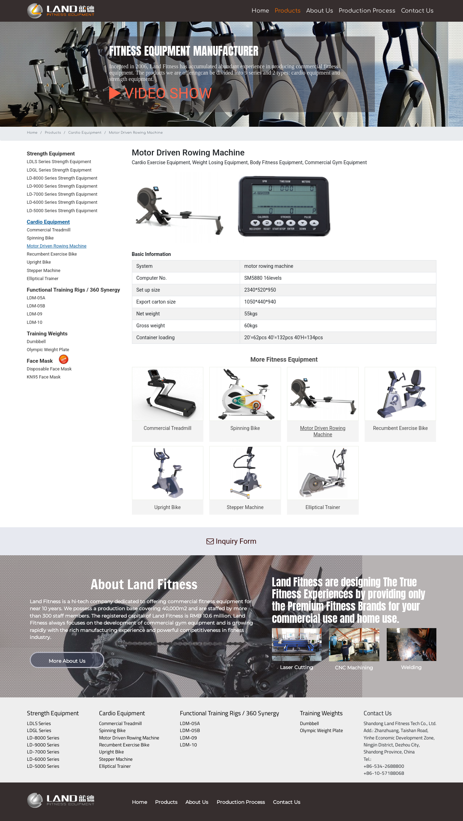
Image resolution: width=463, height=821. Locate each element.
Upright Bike (39, 262)
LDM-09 (34, 313)
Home (260, 11)
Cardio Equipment (84, 132)
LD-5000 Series (43, 766)
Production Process (367, 11)
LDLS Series (39, 723)
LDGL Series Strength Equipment (59, 170)
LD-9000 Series (43, 744)
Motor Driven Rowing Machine (57, 246)
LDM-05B (36, 305)
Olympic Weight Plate (48, 349)
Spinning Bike (40, 238)
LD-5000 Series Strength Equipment (62, 210)
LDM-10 (34, 322)
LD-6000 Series (43, 759)
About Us (319, 11)
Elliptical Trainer (42, 278)
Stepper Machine (44, 270)
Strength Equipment (53, 713)
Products (288, 11)
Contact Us (417, 11)
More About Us (67, 661)
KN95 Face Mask (44, 377)
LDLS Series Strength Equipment (59, 161)
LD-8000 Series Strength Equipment (62, 178)
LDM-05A (36, 297)
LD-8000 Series (43, 737)
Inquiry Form (231, 541)
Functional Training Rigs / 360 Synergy (229, 713)
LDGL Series (39, 730)
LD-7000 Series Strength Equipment (62, 194)
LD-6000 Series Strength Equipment (62, 202)
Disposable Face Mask (49, 368)
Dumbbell (36, 341)
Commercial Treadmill (49, 229)
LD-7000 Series (43, 751)
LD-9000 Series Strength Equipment (62, 186)
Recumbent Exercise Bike (52, 254)
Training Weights (321, 713)
